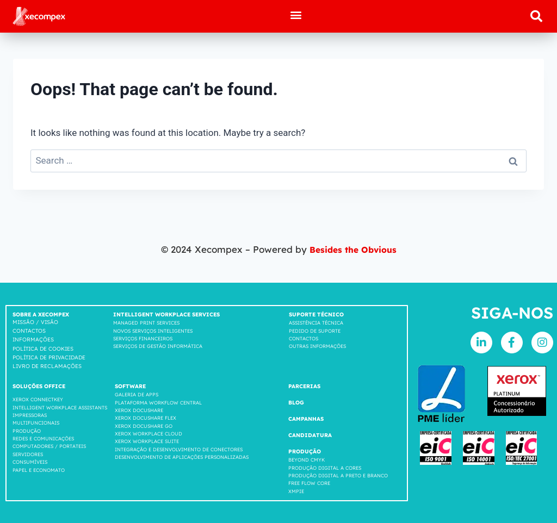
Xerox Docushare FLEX (145, 418)
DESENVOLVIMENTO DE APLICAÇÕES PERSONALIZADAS (182, 457)
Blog (296, 402)
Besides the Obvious (353, 249)
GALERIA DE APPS (136, 394)
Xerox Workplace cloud (148, 434)
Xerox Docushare (139, 410)
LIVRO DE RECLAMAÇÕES (47, 366)
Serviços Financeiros (142, 338)
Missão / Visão (35, 322)
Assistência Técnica (316, 323)
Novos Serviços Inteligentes (153, 330)
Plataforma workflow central (158, 402)
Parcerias (304, 386)
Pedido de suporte (315, 330)
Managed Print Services (146, 323)
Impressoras (30, 415)
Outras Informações (317, 346)
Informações (33, 339)
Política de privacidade (49, 357)
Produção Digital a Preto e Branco (338, 475)
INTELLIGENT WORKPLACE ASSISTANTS (60, 407)
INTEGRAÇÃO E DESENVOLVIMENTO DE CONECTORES (179, 449)
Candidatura (310, 435)
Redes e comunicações (43, 438)
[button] (296, 14)
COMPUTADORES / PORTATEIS (49, 446)
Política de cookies (43, 348)
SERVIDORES (28, 454)
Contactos (29, 330)
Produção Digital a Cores (324, 467)
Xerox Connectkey (38, 399)
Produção (27, 430)
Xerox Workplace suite (147, 441)
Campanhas (306, 418)
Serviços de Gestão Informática (157, 346)
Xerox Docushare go (143, 425)
